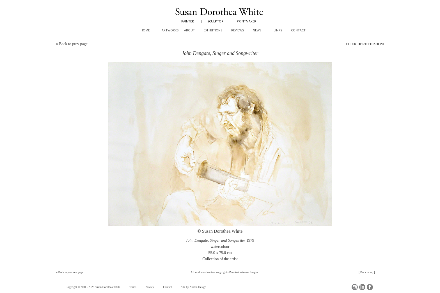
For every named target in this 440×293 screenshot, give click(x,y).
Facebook (370, 287)
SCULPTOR (215, 21)
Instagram (355, 287)
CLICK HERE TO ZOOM (365, 44)
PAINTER (187, 21)
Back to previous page (70, 272)
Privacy (149, 287)
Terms (132, 287)
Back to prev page (73, 44)
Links (278, 30)
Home (145, 30)
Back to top (366, 272)
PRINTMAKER (246, 21)
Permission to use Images (243, 272)
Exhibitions (213, 30)
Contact (167, 287)
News (257, 30)
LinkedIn (362, 287)
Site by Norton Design (193, 287)
